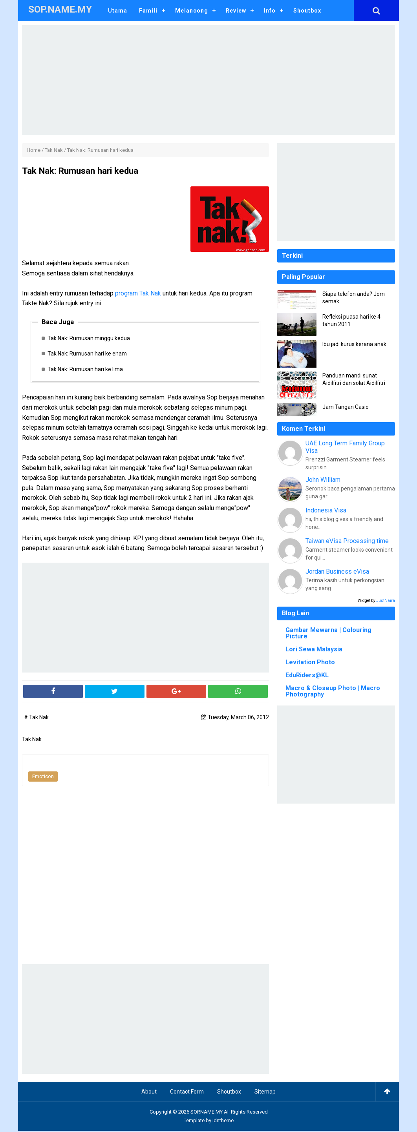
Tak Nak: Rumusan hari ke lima (86, 370)
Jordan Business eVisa (337, 571)
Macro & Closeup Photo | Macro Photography (332, 691)
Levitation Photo (310, 662)
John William (322, 479)
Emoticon (43, 777)
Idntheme (223, 1122)
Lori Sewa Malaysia (313, 649)
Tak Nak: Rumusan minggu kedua (90, 338)
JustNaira (385, 600)
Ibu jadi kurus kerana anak (354, 344)
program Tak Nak (139, 293)
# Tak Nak (36, 718)
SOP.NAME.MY (206, 1113)
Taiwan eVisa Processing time (347, 541)
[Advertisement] (208, 80)
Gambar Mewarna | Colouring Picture (328, 633)
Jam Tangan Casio (345, 407)
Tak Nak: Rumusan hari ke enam (88, 354)
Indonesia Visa (325, 510)
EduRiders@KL (307, 675)
